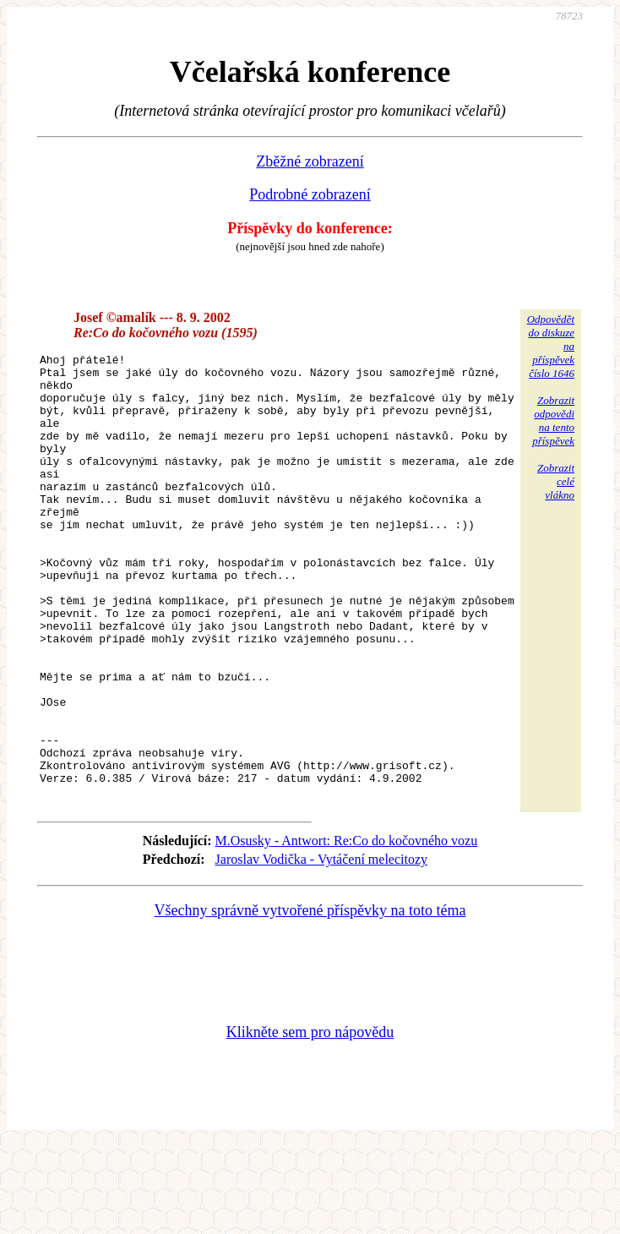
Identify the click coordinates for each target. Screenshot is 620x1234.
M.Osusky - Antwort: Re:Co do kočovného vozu (346, 929)
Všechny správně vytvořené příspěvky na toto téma (310, 999)
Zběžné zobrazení (309, 161)
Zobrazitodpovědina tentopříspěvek (553, 420)
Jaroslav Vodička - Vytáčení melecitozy (321, 948)
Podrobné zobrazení (309, 194)
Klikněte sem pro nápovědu (310, 1120)
